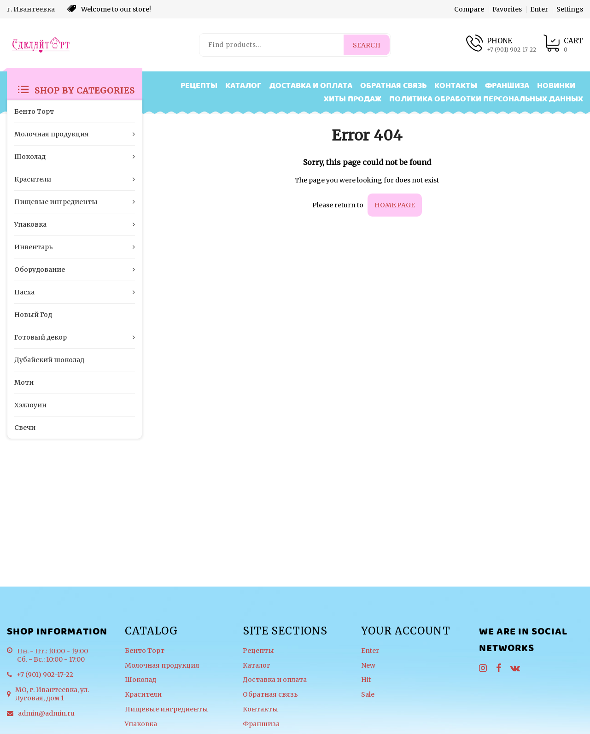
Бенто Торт (144, 651)
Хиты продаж (352, 99)
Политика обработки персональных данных (486, 99)
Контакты (455, 86)
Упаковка (141, 724)
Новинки (556, 86)
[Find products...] (272, 45)
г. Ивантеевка (31, 9)
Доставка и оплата (310, 86)
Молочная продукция (162, 665)
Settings (569, 9)
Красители (143, 695)
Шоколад (140, 680)
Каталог (243, 86)
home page (394, 205)
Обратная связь (393, 86)
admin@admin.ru (46, 713)
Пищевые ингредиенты (166, 709)
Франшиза (507, 86)
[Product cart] (563, 45)
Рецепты (199, 86)
